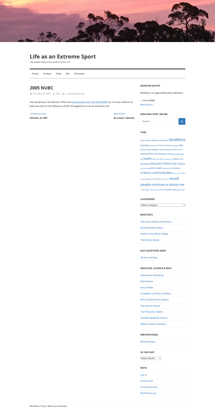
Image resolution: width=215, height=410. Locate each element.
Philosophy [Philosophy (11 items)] (156, 163)
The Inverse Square (150, 305)
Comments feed (148, 387)
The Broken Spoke (149, 240)
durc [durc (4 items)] (181, 150)
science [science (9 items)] (176, 168)
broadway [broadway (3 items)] (174, 146)
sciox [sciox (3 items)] (175, 173)
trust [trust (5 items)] (163, 190)
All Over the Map (148, 257)
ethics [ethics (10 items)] (150, 153)
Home (35, 73)
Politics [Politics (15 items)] (167, 163)
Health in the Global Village (154, 233)
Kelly (58, 93)
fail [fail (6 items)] (156, 154)
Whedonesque (147, 341)
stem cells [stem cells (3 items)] (165, 179)
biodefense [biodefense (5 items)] (164, 140)
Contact (47, 73)
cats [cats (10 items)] (180, 145)
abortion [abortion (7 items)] (155, 140)
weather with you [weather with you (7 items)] (173, 189)
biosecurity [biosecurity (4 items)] (154, 146)
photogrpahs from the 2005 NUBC (90, 102)
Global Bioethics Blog (151, 227)
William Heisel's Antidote (153, 324)
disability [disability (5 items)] (155, 149)
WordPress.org (148, 393)
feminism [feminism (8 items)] (162, 154)
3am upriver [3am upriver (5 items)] (145, 140)
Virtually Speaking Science (154, 317)
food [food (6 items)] (170, 154)
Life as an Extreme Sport (63, 56)
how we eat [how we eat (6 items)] (157, 159)
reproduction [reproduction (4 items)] (167, 168)
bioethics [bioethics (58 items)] (177, 139)
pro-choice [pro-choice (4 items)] (144, 168)
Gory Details (146, 287)
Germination (146, 281)
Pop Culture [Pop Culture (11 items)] (178, 163)
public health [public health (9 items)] (155, 168)
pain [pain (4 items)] (181, 159)
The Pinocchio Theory (151, 311)
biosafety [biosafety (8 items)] (144, 145)
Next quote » (146, 104)
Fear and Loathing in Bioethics (156, 221)
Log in (143, 374)
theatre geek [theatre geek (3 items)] (144, 190)
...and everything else (75, 93)
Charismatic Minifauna (152, 275)
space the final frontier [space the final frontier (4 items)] (153, 179)
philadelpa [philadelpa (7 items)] (145, 164)
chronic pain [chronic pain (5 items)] (145, 149)
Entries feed (146, 381)
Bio (67, 73)
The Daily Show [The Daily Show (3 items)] (155, 190)
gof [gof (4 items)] (141, 159)
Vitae (58, 73)
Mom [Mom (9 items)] (176, 159)
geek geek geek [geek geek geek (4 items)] (178, 154)
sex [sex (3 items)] (178, 173)
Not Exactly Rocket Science (154, 299)
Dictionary (79, 73)
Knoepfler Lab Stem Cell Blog (155, 293)
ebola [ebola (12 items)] (143, 153)
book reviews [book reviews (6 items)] (165, 145)
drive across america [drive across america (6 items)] (169, 149)
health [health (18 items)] (147, 158)
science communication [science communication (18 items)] (156, 172)
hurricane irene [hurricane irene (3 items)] (168, 159)
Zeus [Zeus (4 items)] (183, 190)
